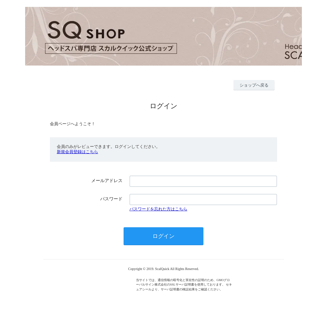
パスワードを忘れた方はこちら (158, 209)
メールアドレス (107, 180)
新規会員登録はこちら (77, 151)
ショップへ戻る (254, 85)
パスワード (111, 198)
